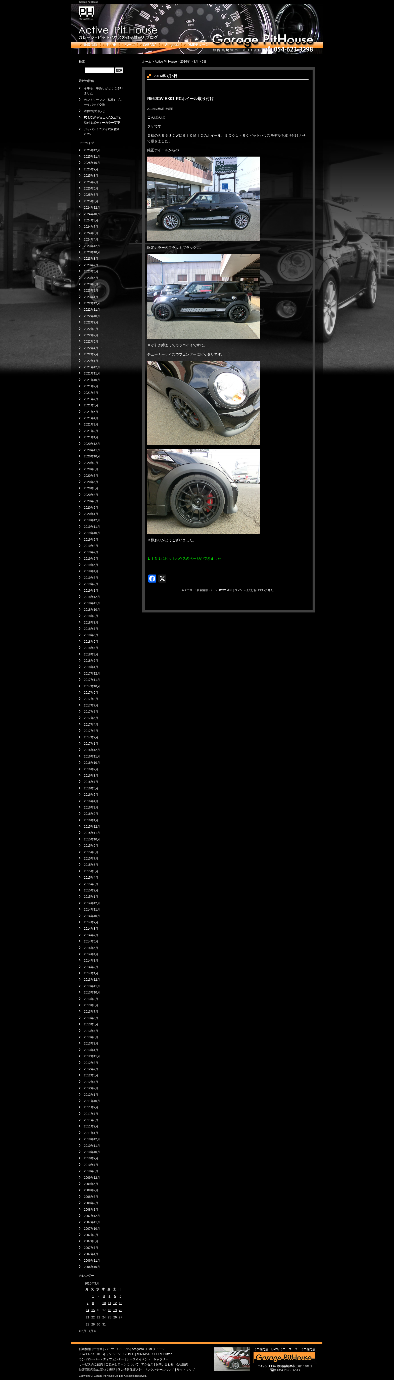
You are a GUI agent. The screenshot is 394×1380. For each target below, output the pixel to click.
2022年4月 (91, 348)
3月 (195, 61)
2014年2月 (91, 967)
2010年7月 (91, 1165)
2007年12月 (92, 1216)
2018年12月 (92, 597)
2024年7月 (91, 226)
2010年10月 (92, 1152)
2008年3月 (91, 1197)
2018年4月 (91, 648)
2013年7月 (91, 1011)
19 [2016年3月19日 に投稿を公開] (115, 1310)
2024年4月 (91, 239)
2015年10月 (92, 839)
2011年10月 (92, 1101)
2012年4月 (91, 1082)
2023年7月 (91, 265)
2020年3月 (91, 501)
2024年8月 (91, 220)
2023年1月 (91, 297)
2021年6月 (91, 405)
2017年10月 (92, 686)
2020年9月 (91, 463)
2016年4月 (91, 801)
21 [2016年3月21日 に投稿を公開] (87, 1317)
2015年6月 (91, 865)
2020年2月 (91, 507)
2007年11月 (92, 1222)
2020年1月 (91, 514)
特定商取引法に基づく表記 (97, 1369)
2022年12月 (92, 303)
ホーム (146, 61)
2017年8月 (91, 699)
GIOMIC (128, 1354)
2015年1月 (91, 896)
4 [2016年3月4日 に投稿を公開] (109, 1296)
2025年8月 (91, 175)
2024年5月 (91, 233)
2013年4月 (91, 1031)
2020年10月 (92, 456)
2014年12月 (92, 903)
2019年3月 (91, 578)
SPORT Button (162, 1354)
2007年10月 (92, 1228)
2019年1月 (91, 590)
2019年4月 (91, 571)
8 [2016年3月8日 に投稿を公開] (93, 1303)
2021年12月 (92, 367)
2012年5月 (91, 1075)
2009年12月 (92, 1177)
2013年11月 (92, 986)
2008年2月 (91, 1203)
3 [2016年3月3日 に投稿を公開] (104, 1296)
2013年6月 (91, 1018)
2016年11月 (92, 756)
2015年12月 (92, 826)
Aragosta (170, 45)
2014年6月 (91, 941)
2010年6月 (91, 1171)
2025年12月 (92, 150)
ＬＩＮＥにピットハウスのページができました (184, 558)
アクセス (147, 1364)
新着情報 (89, 45)
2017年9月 (91, 692)
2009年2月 (91, 1190)
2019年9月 (91, 539)
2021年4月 (91, 418)
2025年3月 (91, 201)
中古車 (109, 45)
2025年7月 (91, 182)
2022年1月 (91, 361)
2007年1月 (91, 1254)
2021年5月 (91, 412)
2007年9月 (91, 1235)
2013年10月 (92, 992)
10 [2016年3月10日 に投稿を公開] (104, 1303)
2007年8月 (91, 1241)
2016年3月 (91, 807)
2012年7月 (91, 1069)
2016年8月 (91, 775)
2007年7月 (91, 1248)
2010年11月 (92, 1146)
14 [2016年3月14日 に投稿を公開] (87, 1310)
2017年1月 (91, 743)
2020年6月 (91, 482)
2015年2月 (91, 890)
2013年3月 (91, 1037)
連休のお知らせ (94, 111)
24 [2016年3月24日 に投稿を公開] (104, 1317)
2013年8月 (91, 1005)
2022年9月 (91, 322)
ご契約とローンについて (122, 1364)
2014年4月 (91, 954)
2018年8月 (91, 622)
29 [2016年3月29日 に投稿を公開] (93, 1324)
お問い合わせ (165, 1364)
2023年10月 (92, 252)
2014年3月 (91, 960)
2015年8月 (91, 852)
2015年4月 (91, 877)
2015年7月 (91, 858)
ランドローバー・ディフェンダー (101, 1359)
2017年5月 (91, 718)
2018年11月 (92, 603)
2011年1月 (91, 1133)
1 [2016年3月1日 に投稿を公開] (93, 1296)
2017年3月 (91, 731)
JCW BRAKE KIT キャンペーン (100, 1354)
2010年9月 (91, 1158)
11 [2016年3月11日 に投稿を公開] (109, 1303)
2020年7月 (91, 476)
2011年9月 (91, 1107)
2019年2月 (91, 584)
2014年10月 (92, 916)
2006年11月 (92, 1260)
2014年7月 (91, 935)
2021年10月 (92, 380)
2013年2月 (91, 1043)
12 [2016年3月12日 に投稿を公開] (115, 1303)
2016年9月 (91, 769)
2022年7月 (91, 335)
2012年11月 (92, 1056)
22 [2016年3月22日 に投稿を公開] (93, 1317)
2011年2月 (91, 1126)
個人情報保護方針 (130, 1369)
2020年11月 (92, 450)
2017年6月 (91, 711)
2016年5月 (91, 794)
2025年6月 (91, 188)
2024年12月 (92, 207)
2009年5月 (91, 1184)
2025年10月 (92, 163)
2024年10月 (92, 214)
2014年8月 (91, 928)
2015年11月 (92, 833)
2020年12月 (92, 444)
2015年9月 (91, 845)
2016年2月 (91, 814)
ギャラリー (160, 1359)
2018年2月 (91, 660)
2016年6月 (91, 788)
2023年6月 (91, 271)
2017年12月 (92, 673)
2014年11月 (92, 909)
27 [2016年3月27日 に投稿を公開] (120, 1317)
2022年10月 (92, 316)
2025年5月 (91, 195)
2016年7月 (91, 782)
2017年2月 (91, 737)
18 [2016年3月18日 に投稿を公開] (109, 1310)
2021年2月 (91, 431)
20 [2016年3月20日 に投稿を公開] (120, 1310)
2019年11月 (92, 527)
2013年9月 (91, 999)
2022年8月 (91, 329)
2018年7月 (91, 629)
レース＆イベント (139, 1359)
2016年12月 (92, 750)
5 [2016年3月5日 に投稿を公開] (115, 1296)
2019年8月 (91, 546)
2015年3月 (91, 884)
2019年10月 (92, 533)
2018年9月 (91, 616)
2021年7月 (91, 399)
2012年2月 (91, 1088)
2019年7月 (91, 552)
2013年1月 (91, 1050)
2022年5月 (91, 341)
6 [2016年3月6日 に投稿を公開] (120, 1296)
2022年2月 (91, 354)
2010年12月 (92, 1139)
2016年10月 (92, 763)
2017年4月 (91, 724)
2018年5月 (91, 641)
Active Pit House (166, 61)
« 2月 (82, 1331)
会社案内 (182, 1364)
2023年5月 (91, 278)
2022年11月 (92, 309)
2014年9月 (91, 922)
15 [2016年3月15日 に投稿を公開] (93, 1310)
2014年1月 (91, 973)
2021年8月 (91, 393)
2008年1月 (91, 1209)
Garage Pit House (88, 2)
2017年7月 (91, 705)
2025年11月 (92, 156)
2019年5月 (91, 565)
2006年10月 (92, 1267)
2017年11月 (92, 680)
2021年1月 (91, 437)
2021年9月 (91, 386)
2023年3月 (91, 284)
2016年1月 (91, 820)
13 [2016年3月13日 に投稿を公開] (120, 1303)
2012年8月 (91, 1063)
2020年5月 (91, 488)
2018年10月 (92, 609)
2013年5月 (91, 1024)
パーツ (128, 45)
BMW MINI (225, 590)
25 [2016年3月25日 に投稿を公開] (109, 1317)
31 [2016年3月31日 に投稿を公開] (104, 1324)
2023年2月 (91, 290)
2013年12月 (92, 979)
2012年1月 (91, 1095)
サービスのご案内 (91, 1364)
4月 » (92, 1331)
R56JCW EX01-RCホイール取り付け (180, 99)
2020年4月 (91, 495)
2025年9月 (91, 169)
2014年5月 (91, 948)
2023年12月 (92, 246)
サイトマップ (186, 1369)
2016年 (185, 61)
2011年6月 (91, 1120)
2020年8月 (91, 469)
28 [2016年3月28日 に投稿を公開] (87, 1324)
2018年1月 (91, 667)
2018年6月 (91, 635)
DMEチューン (196, 45)
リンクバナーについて (159, 1369)
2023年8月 (91, 258)
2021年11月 (92, 373)
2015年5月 (91, 871)
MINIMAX (143, 1354)
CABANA (148, 45)
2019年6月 (91, 558)
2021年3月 (91, 424)
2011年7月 (91, 1114)
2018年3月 (91, 654)
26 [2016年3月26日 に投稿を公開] (115, 1317)
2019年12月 (92, 520)
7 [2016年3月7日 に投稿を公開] (87, 1303)
